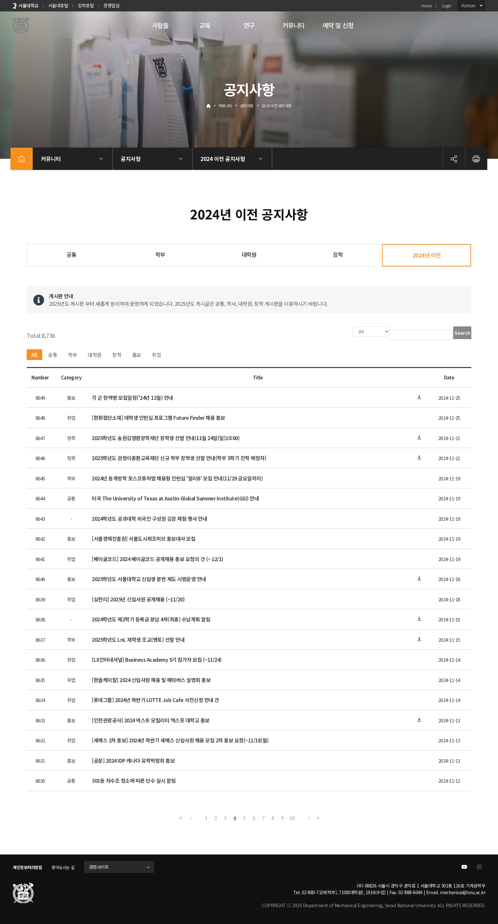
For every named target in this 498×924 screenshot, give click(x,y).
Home (426, 5)
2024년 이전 (427, 255)
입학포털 (86, 5)
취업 (156, 354)
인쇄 (476, 159)
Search (462, 333)
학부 (160, 254)
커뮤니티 (294, 25)
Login (446, 5)
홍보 (136, 354)
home (21, 159)
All (34, 354)
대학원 (249, 254)
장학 (338, 254)
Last (317, 817)
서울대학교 (28, 5)
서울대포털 (58, 5)
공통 (71, 254)
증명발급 (111, 5)
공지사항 (246, 105)
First (180, 817)
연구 (249, 25)
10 (291, 817)
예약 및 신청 (338, 25)
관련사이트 (106, 866)
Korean (468, 5)
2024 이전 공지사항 (277, 105)
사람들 (160, 25)
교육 (204, 25)
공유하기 (454, 159)
